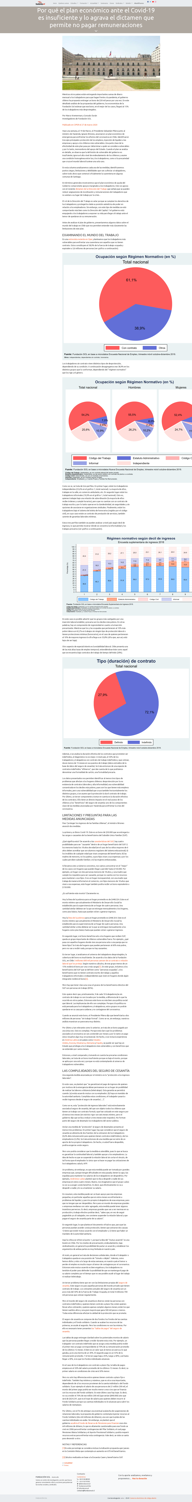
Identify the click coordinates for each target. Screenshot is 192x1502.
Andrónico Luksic (77, 1179)
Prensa (66, 1465)
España (99, 1043)
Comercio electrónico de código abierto (143, 1498)
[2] (86, 979)
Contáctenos (81, 1477)
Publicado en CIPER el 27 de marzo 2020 (79, 125)
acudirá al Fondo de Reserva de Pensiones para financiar (95, 1423)
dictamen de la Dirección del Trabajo (91, 189)
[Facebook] (148, 2)
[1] (100, 967)
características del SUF (104, 841)
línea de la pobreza (76, 918)
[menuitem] (55, 3)
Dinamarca (81, 1043)
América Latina (71, 1040)
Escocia (72, 1043)
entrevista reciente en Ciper (81, 239)
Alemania (90, 1043)
